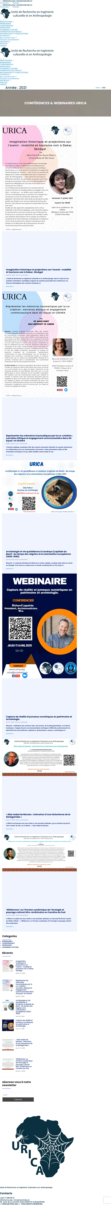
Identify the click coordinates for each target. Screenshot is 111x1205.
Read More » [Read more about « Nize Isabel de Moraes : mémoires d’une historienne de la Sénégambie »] (10, 829)
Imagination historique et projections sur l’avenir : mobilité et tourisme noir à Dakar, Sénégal (38, 271)
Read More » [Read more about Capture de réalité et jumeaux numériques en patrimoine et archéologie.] (10, 733)
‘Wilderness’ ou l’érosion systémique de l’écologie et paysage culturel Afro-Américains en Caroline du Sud (35, 911)
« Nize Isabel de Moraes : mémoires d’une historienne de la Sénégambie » (38, 815)
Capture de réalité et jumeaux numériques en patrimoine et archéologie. (39, 718)
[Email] (18, 1095)
